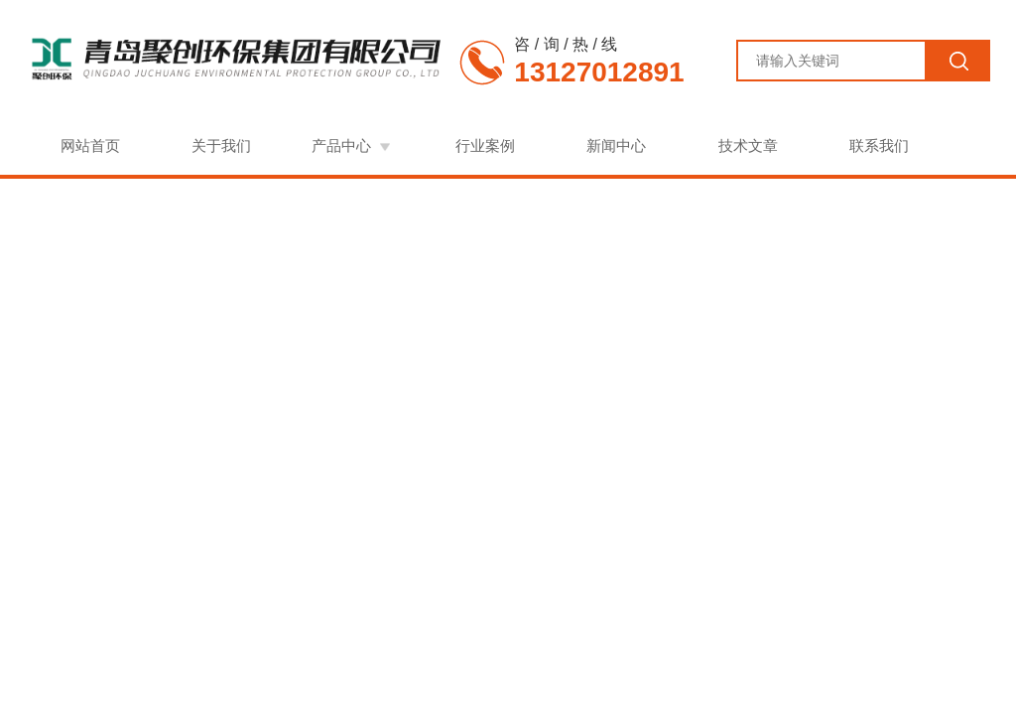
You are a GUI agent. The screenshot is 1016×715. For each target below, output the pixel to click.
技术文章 (748, 145)
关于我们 (221, 145)
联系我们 (879, 145)
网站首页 (90, 145)
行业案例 (485, 145)
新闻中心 (616, 145)
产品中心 (341, 145)
